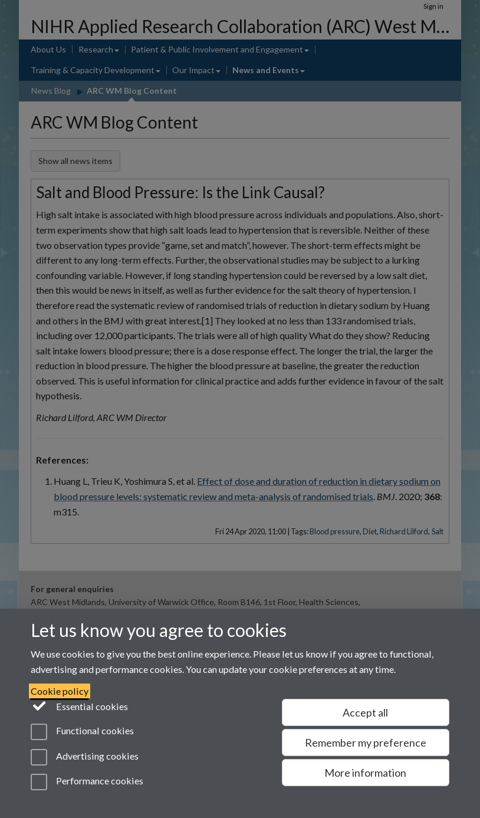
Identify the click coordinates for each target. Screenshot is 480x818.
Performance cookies (87, 782)
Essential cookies (79, 705)
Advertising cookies (85, 757)
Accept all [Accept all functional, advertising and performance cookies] (365, 712)
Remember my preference (365, 742)
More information (365, 772)
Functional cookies (82, 731)
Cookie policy (59, 691)
